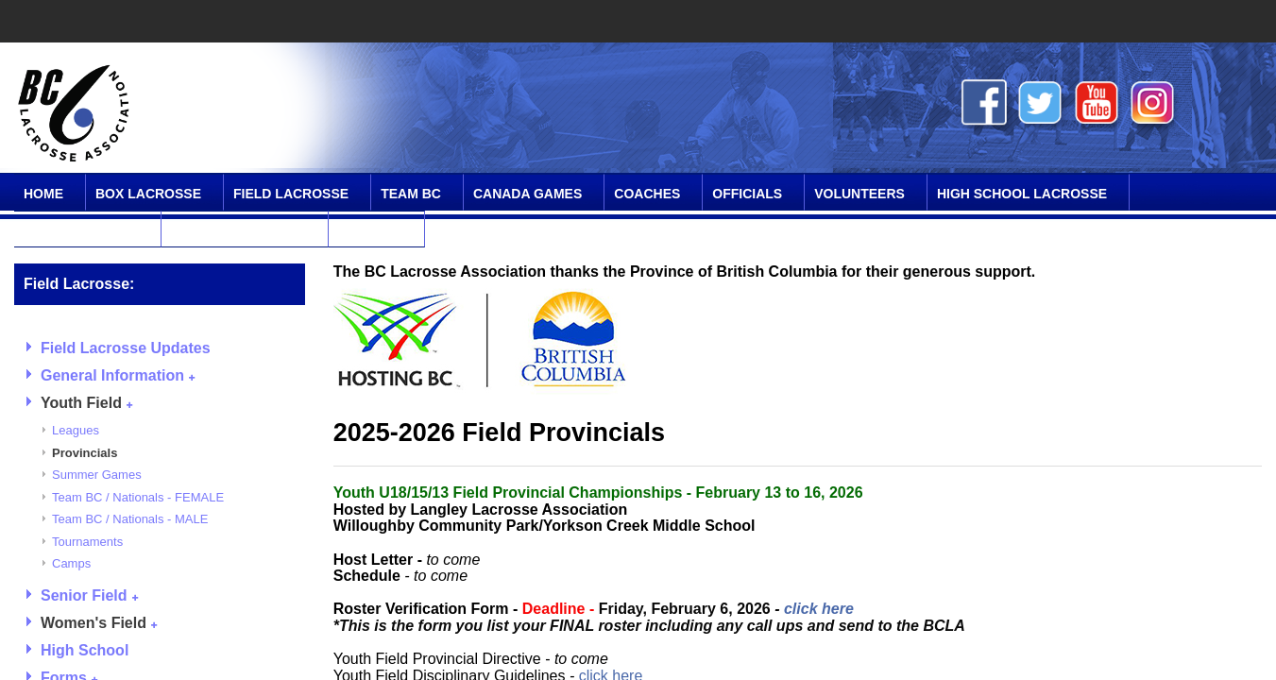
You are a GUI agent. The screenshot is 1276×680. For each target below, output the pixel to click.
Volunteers (859, 193)
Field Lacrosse (291, 193)
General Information (118, 375)
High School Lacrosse (1022, 193)
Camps (71, 563)
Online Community (238, 230)
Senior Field (89, 595)
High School (84, 650)
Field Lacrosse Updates (126, 348)
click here (819, 609)
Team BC (411, 193)
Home (43, 193)
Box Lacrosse (148, 193)
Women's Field (99, 623)
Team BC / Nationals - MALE (130, 519)
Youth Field (86, 403)
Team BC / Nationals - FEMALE (138, 497)
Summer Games (97, 475)
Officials (747, 193)
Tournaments (87, 542)
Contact (369, 230)
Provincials (84, 453)
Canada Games (527, 193)
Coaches (647, 193)
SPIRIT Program (81, 230)
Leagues (75, 430)
